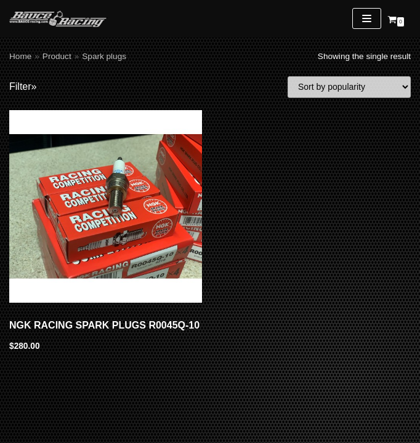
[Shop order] (349, 87)
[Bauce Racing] (58, 19)
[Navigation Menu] (366, 18)
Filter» (22, 86)
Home (20, 56)
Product (56, 56)
